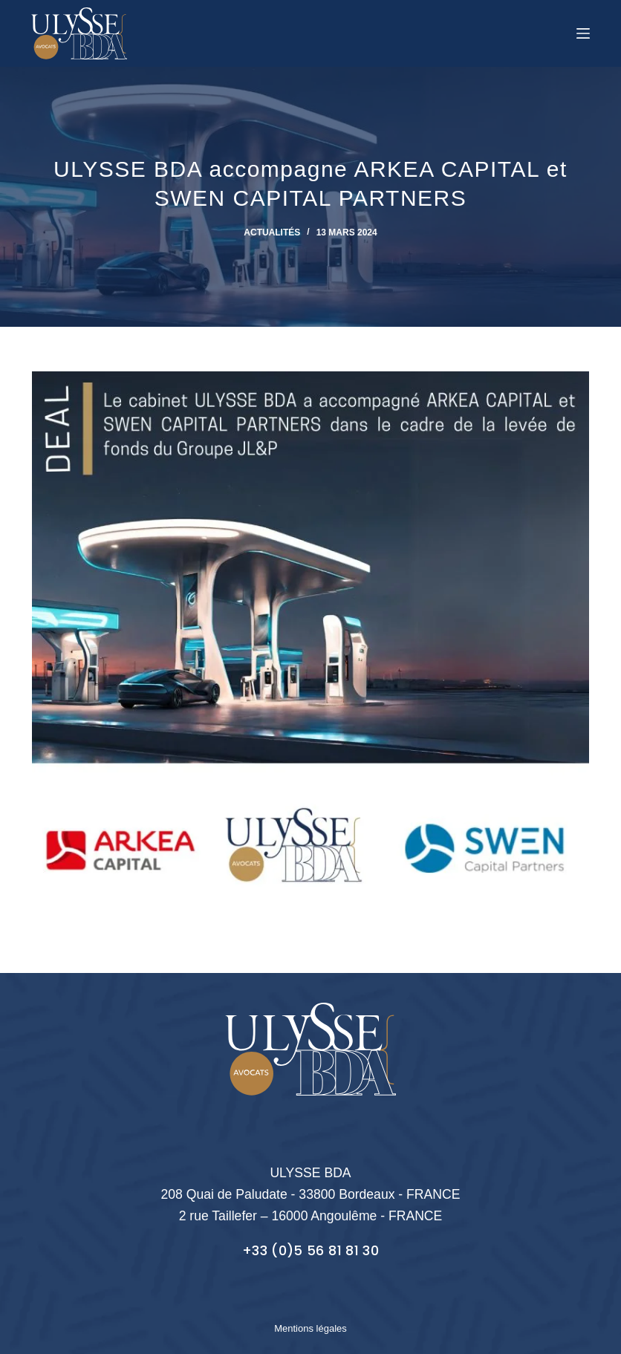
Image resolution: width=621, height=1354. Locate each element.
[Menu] (583, 33)
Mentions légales (310, 1328)
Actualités (272, 232)
